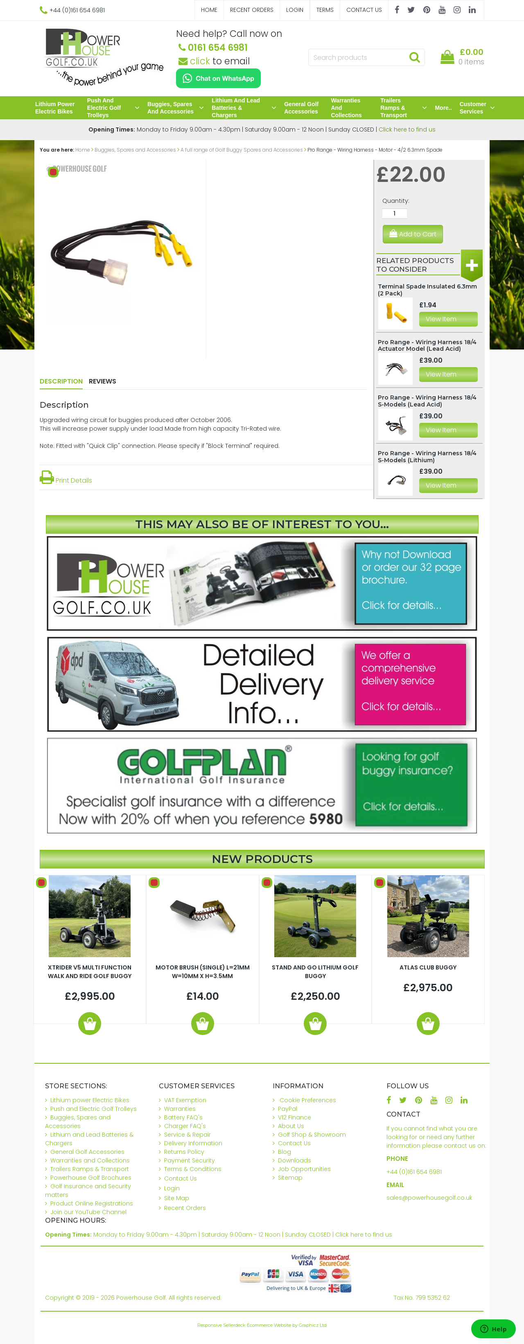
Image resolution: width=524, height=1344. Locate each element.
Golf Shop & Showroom (312, 1135)
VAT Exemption (185, 1100)
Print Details (66, 480)
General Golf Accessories (301, 108)
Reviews (102, 381)
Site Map (176, 1198)
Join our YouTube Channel (88, 1212)
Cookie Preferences (308, 1100)
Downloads (294, 1160)
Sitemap (290, 1178)
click (194, 61)
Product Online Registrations (91, 1203)
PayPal (287, 1109)
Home (209, 10)
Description (61, 381)
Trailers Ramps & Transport (403, 107)
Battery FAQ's (183, 1117)
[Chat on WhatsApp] (218, 78)
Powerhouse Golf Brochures (90, 1178)
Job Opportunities (304, 1169)
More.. (443, 107)
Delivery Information (193, 1143)
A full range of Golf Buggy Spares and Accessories (242, 149)
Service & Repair (187, 1135)
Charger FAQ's (185, 1126)
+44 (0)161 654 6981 (414, 1172)
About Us (291, 1126)
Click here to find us (407, 129)
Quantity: (395, 201)
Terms (325, 10)
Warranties (180, 1109)
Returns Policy (184, 1152)
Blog (284, 1152)
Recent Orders (251, 10)
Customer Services (477, 108)
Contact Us (364, 10)
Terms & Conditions (192, 1169)
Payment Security (189, 1160)
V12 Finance (294, 1117)
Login (294, 10)
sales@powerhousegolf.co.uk (429, 1198)
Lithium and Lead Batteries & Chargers (244, 107)
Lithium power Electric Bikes (55, 108)
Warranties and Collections (346, 107)
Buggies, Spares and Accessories (175, 108)
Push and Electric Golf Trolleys (113, 107)
